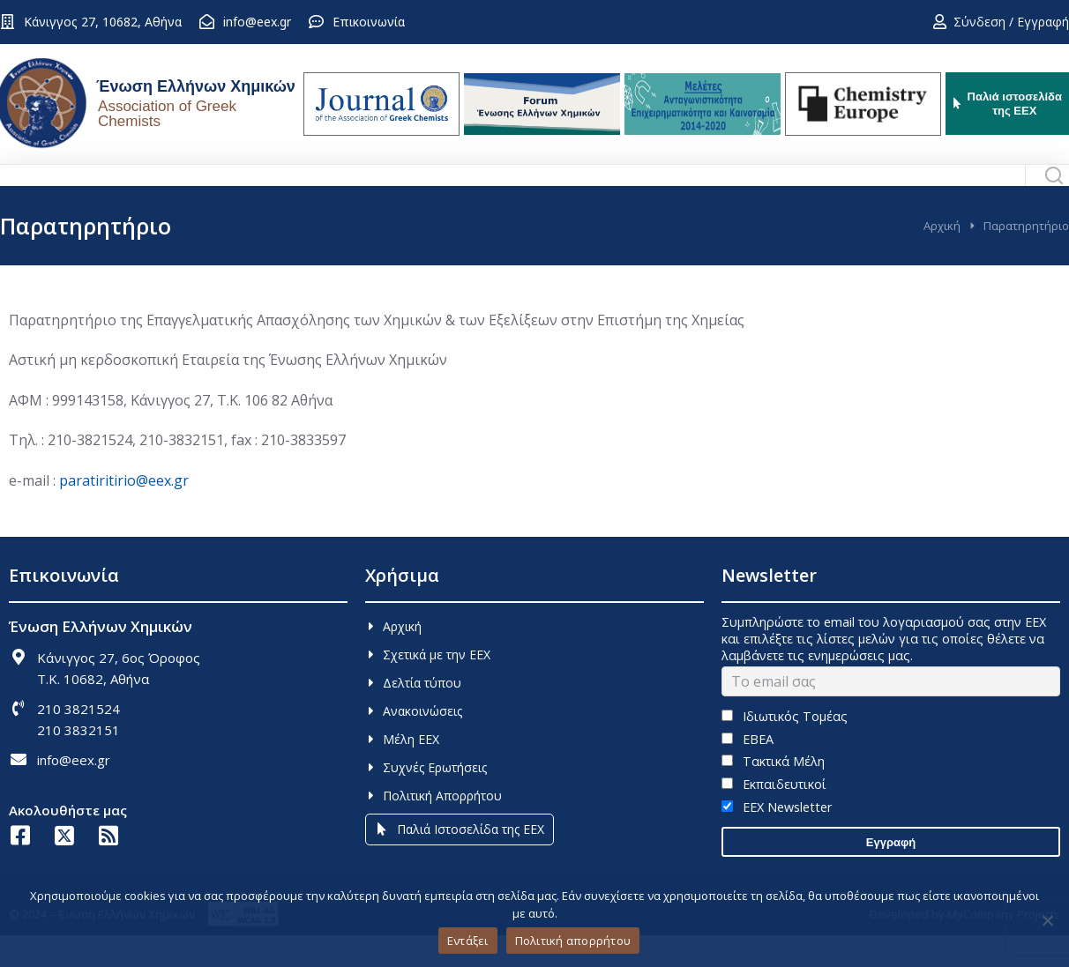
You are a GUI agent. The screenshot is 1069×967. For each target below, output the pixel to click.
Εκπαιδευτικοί (773, 815)
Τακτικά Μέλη (773, 793)
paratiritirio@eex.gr (124, 512)
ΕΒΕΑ (747, 770)
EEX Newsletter (776, 838)
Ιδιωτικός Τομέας (784, 748)
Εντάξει (468, 940)
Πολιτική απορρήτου (573, 940)
